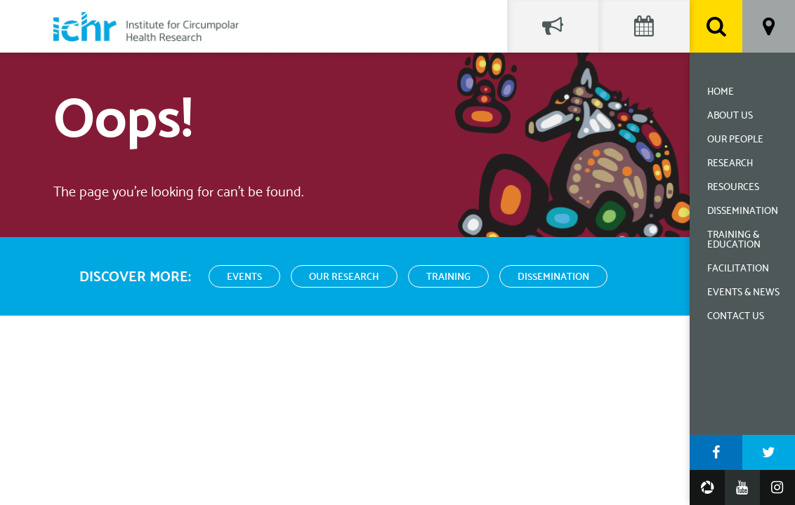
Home (720, 92)
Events (244, 277)
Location (768, 26)
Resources (733, 188)
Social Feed (552, 26)
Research (730, 164)
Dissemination (742, 211)
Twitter (768, 452)
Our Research (344, 277)
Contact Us (735, 317)
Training (448, 277)
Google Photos (707, 487)
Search (716, 26)
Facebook (716, 452)
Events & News (743, 293)
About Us (730, 116)
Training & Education (734, 240)
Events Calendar (644, 26)
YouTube (742, 487)
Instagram (777, 487)
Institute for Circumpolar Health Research (146, 26)
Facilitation (738, 269)
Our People (735, 140)
